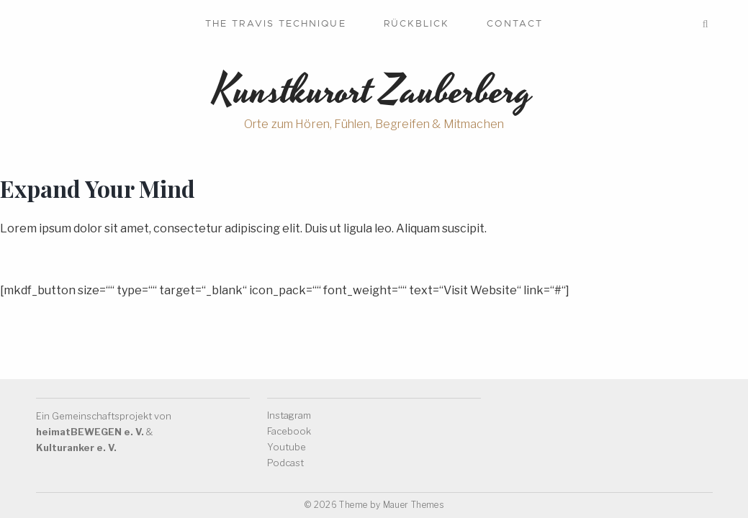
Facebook (289, 431)
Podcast (285, 462)
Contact (515, 23)
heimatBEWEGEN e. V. (90, 431)
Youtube (286, 447)
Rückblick (417, 23)
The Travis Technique (275, 23)
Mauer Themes (413, 504)
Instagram (289, 415)
